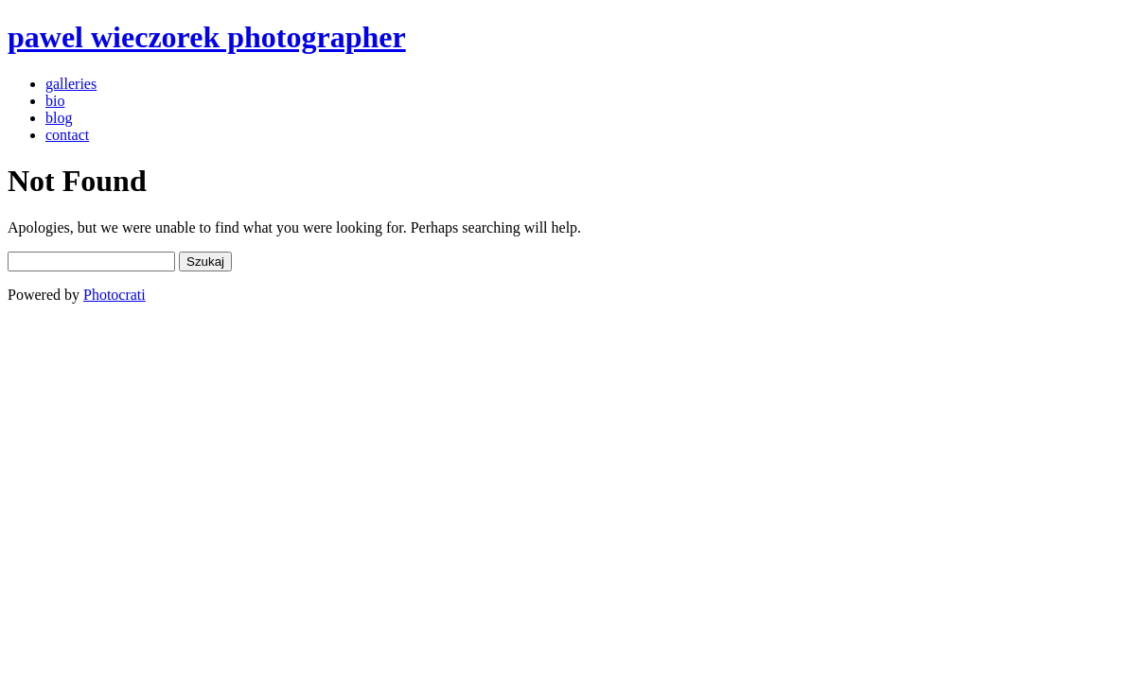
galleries (71, 84)
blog (58, 118)
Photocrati (114, 295)
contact (67, 135)
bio (54, 101)
